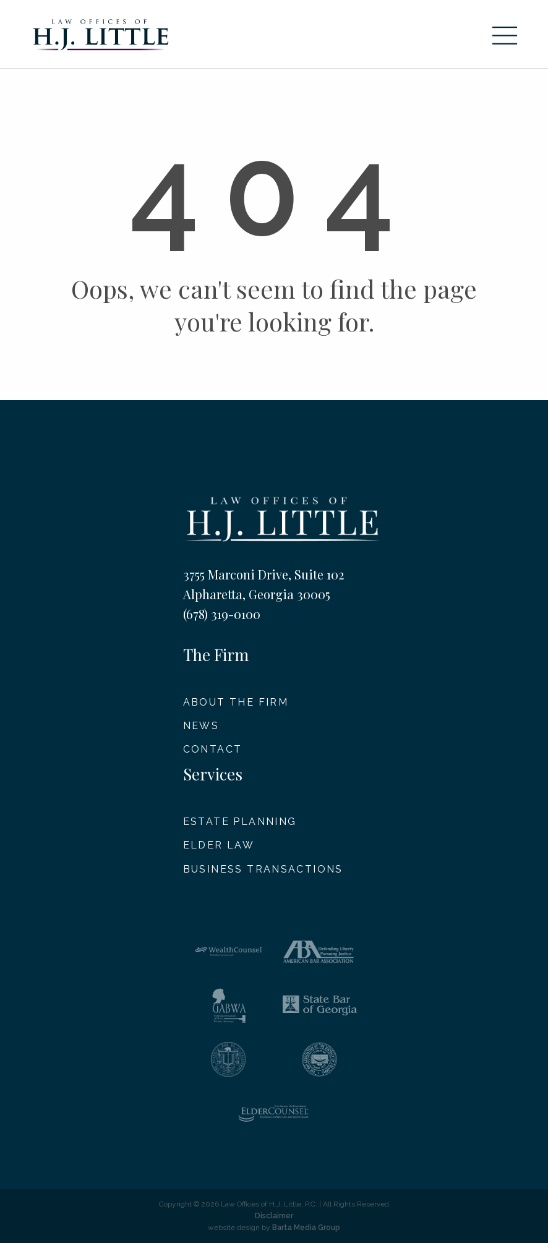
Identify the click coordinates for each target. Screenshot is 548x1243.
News (201, 726)
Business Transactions (263, 869)
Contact (212, 749)
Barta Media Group (306, 1227)
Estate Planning (240, 821)
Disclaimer (274, 1215)
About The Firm (236, 702)
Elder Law (219, 845)
